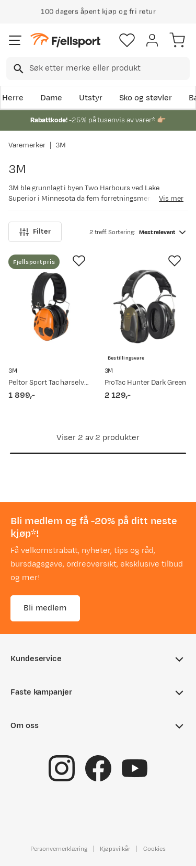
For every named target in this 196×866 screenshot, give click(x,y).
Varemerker (26, 145)
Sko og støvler (145, 98)
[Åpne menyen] (15, 40)
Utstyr (90, 98)
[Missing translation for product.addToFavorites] (79, 260)
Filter (35, 232)
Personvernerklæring (58, 849)
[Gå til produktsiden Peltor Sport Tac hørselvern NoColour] (50, 307)
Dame (51, 98)
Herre (13, 98)
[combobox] (98, 68)
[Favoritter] (127, 40)
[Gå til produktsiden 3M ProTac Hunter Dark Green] (146, 307)
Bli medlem (45, 608)
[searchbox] (108, 68)
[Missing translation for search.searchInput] (17, 68)
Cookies (154, 849)
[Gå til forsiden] (65, 40)
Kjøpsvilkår (115, 849)
